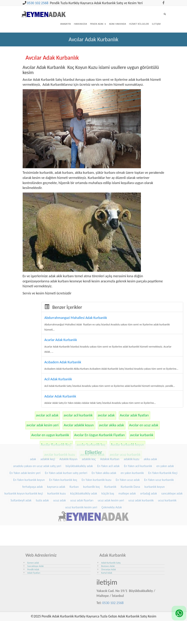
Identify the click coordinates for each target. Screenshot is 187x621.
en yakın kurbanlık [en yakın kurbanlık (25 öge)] (132, 451)
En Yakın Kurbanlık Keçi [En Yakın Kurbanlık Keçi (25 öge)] (162, 451)
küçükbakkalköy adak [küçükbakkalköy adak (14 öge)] (83, 472)
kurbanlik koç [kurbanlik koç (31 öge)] (91, 465)
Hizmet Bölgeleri (139, 24)
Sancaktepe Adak (35, 566)
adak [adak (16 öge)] (33, 437)
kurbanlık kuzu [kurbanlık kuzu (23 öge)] (56, 472)
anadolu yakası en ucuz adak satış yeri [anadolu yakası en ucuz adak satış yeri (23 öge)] (37, 444)
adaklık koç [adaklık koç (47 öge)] (89, 437)
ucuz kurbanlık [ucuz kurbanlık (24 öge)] (167, 478)
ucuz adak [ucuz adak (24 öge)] (59, 478)
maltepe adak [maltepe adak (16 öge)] (127, 472)
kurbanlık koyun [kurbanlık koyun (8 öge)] (154, 465)
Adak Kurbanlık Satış (111, 562)
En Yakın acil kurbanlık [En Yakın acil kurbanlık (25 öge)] (138, 444)
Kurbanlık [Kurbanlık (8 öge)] (110, 465)
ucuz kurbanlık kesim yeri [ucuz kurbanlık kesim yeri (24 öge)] (81, 485)
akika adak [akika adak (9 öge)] (150, 437)
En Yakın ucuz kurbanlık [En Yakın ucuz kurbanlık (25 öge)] (159, 458)
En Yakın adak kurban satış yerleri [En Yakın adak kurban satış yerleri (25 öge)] (66, 451)
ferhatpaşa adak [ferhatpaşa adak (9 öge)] (32, 465)
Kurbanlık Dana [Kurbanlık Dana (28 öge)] (130, 465)
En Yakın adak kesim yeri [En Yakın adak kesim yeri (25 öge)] (25, 451)
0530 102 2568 (37, 3)
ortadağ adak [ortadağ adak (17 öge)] (148, 472)
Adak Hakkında (117, 24)
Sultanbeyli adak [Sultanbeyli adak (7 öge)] (20, 478)
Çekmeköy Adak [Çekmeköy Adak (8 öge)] (111, 485)
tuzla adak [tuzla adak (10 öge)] (42, 478)
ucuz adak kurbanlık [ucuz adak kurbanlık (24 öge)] (141, 478)
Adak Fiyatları (33, 572)
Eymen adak (33, 562)
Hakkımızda (80, 24)
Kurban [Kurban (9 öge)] (74, 465)
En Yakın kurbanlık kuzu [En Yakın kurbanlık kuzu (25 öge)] (96, 458)
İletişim (156, 24)
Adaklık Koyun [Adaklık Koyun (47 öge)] (68, 437)
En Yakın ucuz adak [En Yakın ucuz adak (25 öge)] (128, 458)
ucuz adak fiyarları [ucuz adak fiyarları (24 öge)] (81, 478)
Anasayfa (65, 24)
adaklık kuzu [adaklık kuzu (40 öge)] (131, 437)
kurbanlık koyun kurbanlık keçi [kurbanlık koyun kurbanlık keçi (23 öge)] (24, 472)
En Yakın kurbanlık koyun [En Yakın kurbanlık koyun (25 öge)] (29, 458)
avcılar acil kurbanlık (78, 415)
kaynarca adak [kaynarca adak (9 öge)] (56, 465)
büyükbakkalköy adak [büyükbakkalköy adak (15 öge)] (79, 444)
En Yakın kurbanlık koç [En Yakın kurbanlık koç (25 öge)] (63, 458)
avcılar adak (106, 415)
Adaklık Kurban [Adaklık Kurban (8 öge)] (109, 437)
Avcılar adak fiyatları (134, 415)
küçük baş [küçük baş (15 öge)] (107, 472)
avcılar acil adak (47, 415)
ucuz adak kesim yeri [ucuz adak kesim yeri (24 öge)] (111, 478)
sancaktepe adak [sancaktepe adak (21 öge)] (172, 472)
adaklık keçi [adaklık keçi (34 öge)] (47, 437)
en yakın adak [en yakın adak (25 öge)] (165, 444)
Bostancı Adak (108, 566)
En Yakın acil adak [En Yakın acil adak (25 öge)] (108, 444)
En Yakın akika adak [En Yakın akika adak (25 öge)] (104, 451)
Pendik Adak (98, 24)
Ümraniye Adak (108, 569)
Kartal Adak (106, 572)
